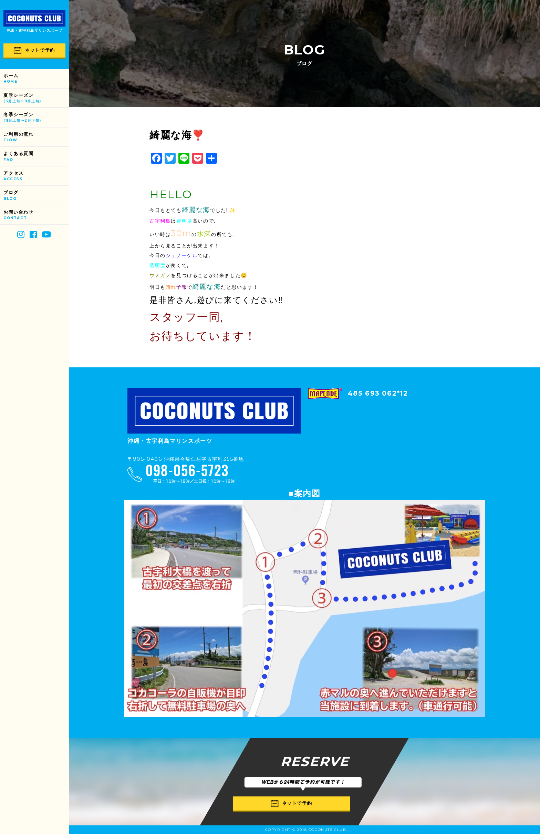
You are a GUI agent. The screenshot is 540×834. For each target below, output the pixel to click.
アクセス (36, 176)
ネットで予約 (34, 50)
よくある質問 (36, 156)
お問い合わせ (36, 215)
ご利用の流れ (36, 137)
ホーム (36, 78)
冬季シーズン (36, 117)
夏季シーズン (36, 98)
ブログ (36, 195)
